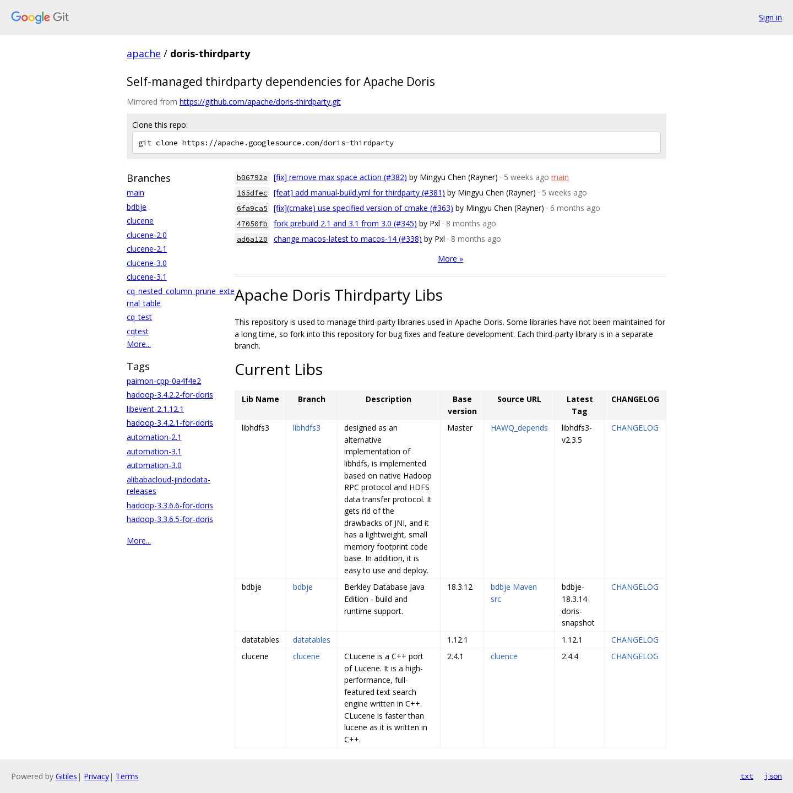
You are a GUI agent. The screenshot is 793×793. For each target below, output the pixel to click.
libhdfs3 (307, 427)
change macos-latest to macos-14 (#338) (348, 238)
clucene (140, 220)
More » (450, 258)
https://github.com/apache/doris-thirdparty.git (260, 101)
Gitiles (66, 776)
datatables (311, 639)
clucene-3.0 (147, 263)
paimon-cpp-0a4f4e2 (164, 381)
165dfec (252, 193)
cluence (504, 656)
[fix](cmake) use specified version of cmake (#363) (363, 208)
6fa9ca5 (252, 208)
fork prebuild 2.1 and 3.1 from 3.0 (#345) (345, 223)
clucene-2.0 (147, 235)
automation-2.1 (154, 437)
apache (144, 53)
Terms (127, 776)
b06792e (252, 177)
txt (746, 776)
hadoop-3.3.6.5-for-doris (170, 519)
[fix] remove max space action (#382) (340, 177)
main (135, 192)
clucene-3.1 (147, 276)
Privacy (96, 776)
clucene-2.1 (147, 248)
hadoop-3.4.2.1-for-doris (170, 422)
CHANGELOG (635, 427)
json (773, 776)
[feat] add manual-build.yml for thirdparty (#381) (359, 192)
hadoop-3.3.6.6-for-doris (170, 505)
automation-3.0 (154, 465)
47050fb (252, 224)
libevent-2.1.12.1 (155, 409)
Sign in (770, 17)
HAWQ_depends (519, 427)
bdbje (136, 207)
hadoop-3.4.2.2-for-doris (170, 394)
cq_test (139, 317)
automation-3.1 (154, 451)
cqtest (138, 331)
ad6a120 (252, 239)
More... (139, 344)
